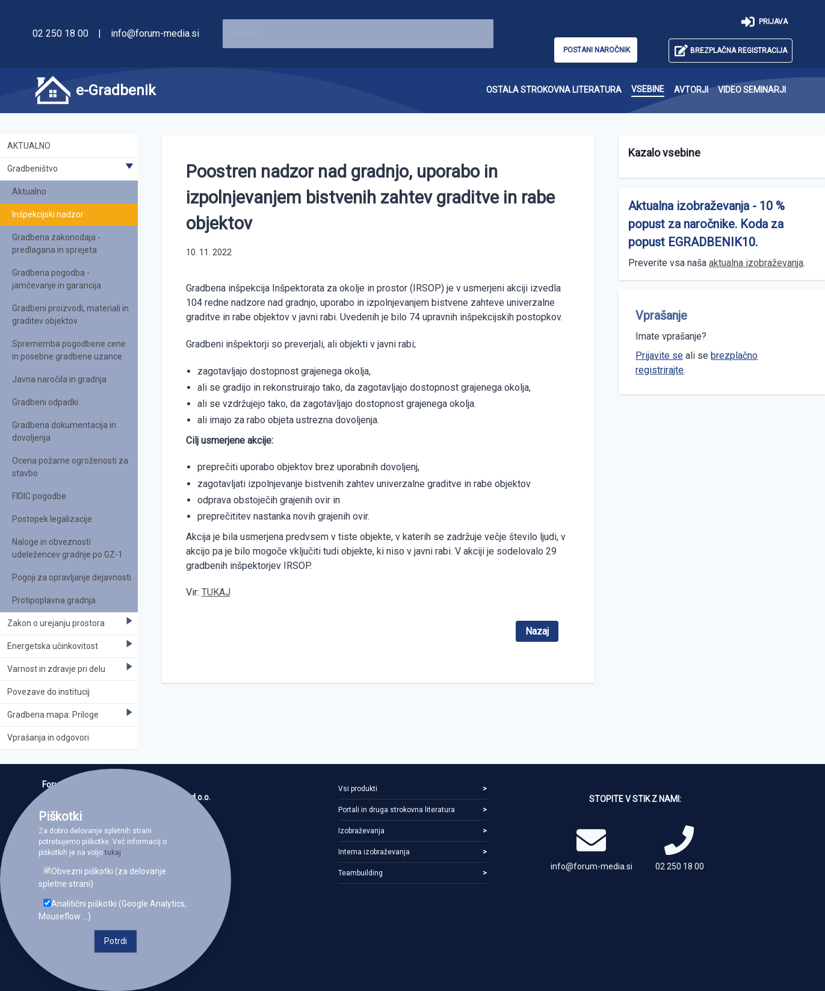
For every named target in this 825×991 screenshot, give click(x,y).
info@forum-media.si (155, 33)
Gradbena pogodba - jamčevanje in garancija (56, 279)
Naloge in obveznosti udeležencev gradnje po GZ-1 (67, 548)
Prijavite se (659, 355)
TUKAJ (216, 592)
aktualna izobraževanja (756, 263)
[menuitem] (553, 90)
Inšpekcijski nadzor (48, 214)
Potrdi (115, 941)
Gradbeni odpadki (45, 402)
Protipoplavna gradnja (54, 600)
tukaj (113, 852)
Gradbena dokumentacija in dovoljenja (64, 431)
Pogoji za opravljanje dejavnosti (71, 577)
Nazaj (537, 631)
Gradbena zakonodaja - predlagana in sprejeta (56, 243)
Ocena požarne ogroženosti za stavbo (70, 467)
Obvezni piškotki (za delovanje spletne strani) (102, 877)
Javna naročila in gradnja (59, 379)
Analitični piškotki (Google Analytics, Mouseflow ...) (113, 910)
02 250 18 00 (60, 33)
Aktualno (29, 191)
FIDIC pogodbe (39, 496)
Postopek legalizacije (52, 519)
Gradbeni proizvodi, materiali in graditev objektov (70, 314)
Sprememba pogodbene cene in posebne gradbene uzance (69, 350)
